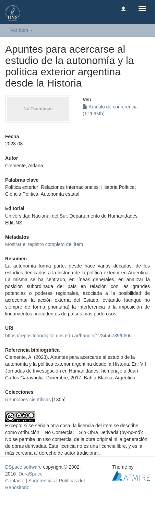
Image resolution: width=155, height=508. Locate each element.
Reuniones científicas (28, 399)
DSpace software (23, 467)
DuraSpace (31, 474)
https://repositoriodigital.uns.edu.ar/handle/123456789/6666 (68, 335)
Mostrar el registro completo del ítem (44, 244)
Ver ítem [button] (21, 30)
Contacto (14, 480)
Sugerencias (41, 480)
